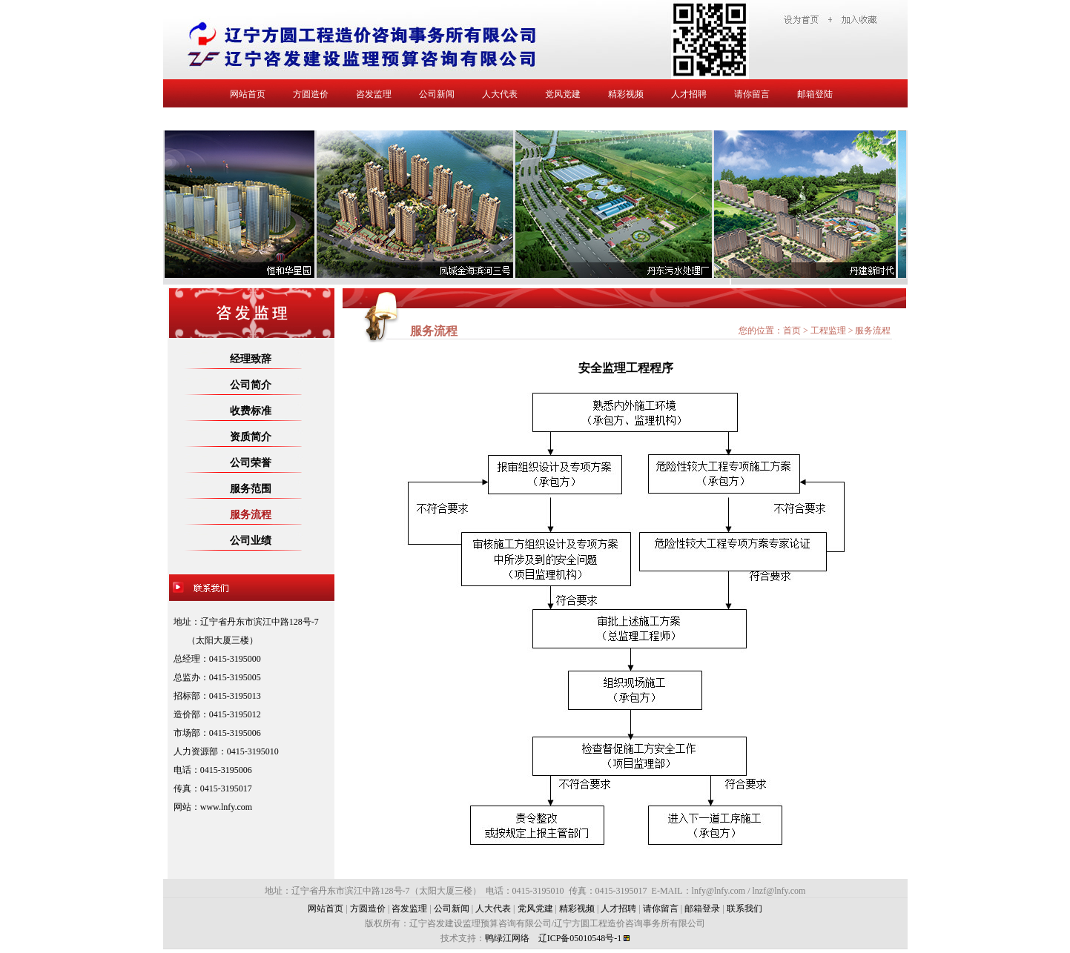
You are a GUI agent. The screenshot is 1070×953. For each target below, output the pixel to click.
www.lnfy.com (226, 807)
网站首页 (247, 94)
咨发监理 (374, 94)
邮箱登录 (702, 908)
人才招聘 (689, 94)
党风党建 (563, 94)
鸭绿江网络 (507, 938)
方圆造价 (310, 94)
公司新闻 (437, 94)
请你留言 (752, 94)
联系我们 (744, 908)
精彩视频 (626, 94)
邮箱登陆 (815, 94)
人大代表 (500, 94)
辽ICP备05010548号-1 (580, 938)
